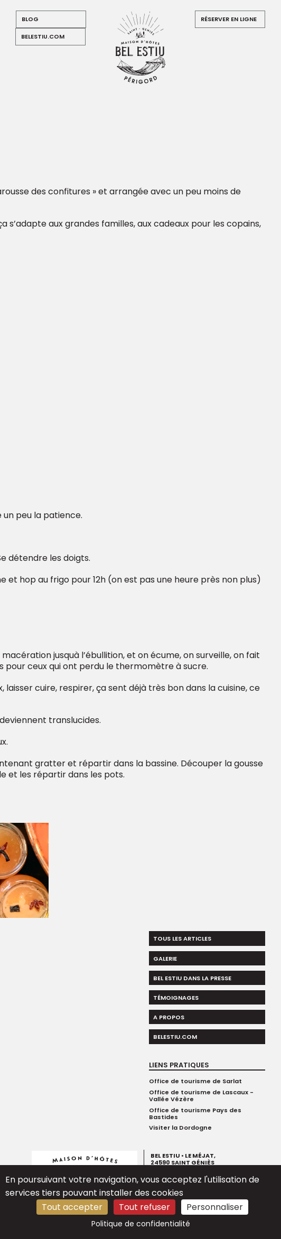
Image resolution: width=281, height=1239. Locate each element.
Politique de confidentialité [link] (140, 1223)
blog (30, 19)
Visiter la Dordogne (180, 1127)
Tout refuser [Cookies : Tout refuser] (144, 1207)
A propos (168, 1017)
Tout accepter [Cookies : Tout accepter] (72, 1207)
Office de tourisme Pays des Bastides (195, 1113)
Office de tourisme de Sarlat (195, 1081)
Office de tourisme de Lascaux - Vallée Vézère (201, 1095)
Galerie (165, 958)
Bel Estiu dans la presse (192, 978)
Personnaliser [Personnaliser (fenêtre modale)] (214, 1207)
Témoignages (176, 997)
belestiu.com (42, 36)
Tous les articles (182, 938)
